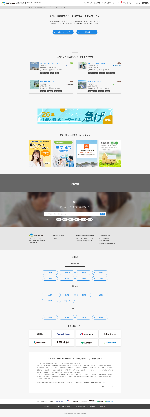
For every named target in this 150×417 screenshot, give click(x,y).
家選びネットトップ (63, 32)
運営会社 (69, 406)
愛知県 (50, 317)
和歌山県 (67, 301)
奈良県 (50, 301)
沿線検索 (97, 3)
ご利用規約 (46, 406)
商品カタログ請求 (104, 241)
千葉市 (77, 219)
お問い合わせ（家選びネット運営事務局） (86, 406)
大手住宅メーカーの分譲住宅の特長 (85, 235)
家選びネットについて (21, 3)
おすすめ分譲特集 (104, 238)
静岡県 (101, 317)
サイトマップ (103, 406)
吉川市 (71, 219)
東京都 (50, 272)
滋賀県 (101, 295)
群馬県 (84, 278)
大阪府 (50, 295)
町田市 (64, 219)
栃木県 (67, 278)
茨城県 (50, 278)
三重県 (84, 317)
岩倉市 (90, 219)
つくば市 (83, 219)
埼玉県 (101, 272)
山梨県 (101, 278)
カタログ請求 (107, 3)
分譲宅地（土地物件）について (84, 241)
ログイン (138, 3)
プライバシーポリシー (58, 406)
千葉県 (84, 272)
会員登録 (145, 3)
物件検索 (87, 32)
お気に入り (128, 3)
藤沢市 (58, 219)
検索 (102, 214)
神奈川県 (67, 272)
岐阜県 (67, 317)
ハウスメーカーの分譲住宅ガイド (108, 243)
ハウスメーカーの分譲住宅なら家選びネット (39, 7)
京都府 (84, 295)
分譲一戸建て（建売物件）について (85, 238)
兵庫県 (67, 295)
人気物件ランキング (104, 235)
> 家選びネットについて (107, 386)
